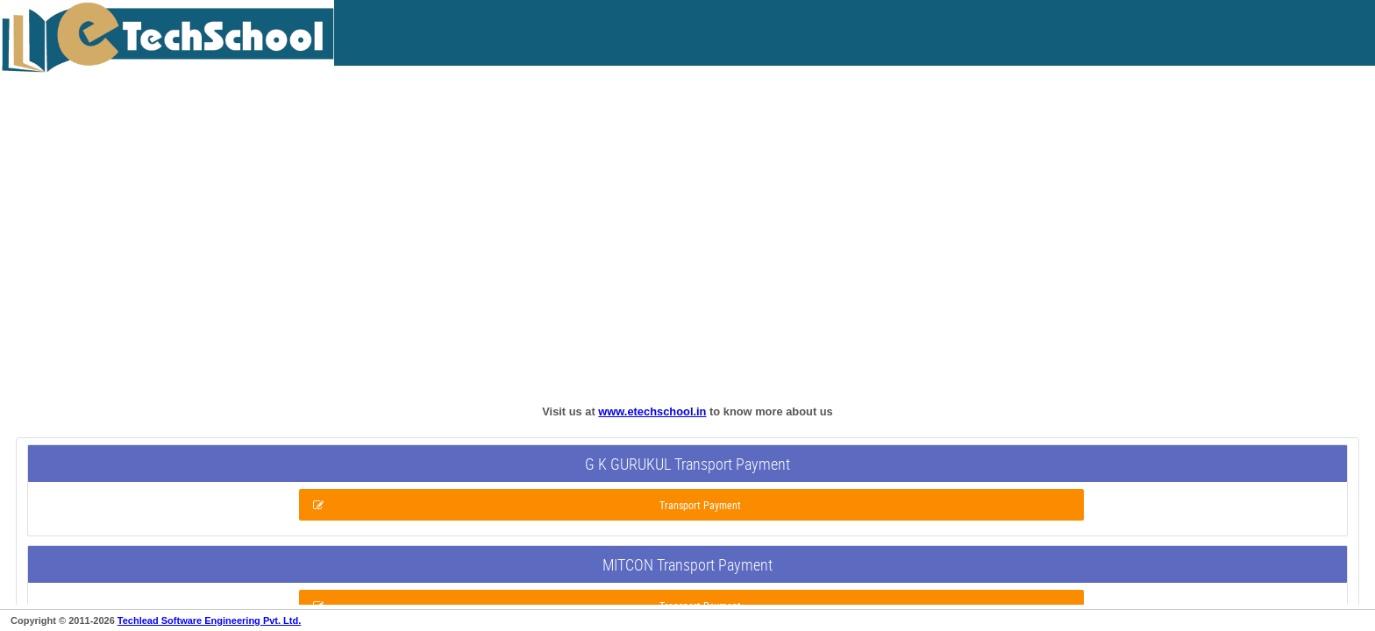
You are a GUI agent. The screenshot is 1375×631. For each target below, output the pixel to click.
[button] (691, 505)
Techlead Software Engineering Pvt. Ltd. (209, 620)
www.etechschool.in (652, 411)
